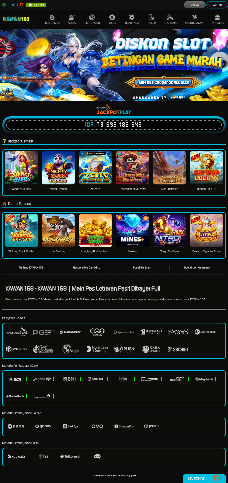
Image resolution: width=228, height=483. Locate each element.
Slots (72, 19)
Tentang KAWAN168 (31, 267)
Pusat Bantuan (141, 267)
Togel (113, 19)
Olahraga (132, 19)
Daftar (217, 4)
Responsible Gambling (86, 267)
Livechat (204, 479)
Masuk (195, 4)
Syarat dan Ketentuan (197, 267)
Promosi (218, 19)
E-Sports (170, 19)
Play (125, 112)
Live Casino (92, 19)
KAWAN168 (104, 475)
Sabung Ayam (194, 19)
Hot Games (52, 19)
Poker (152, 19)
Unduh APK (36, 5)
